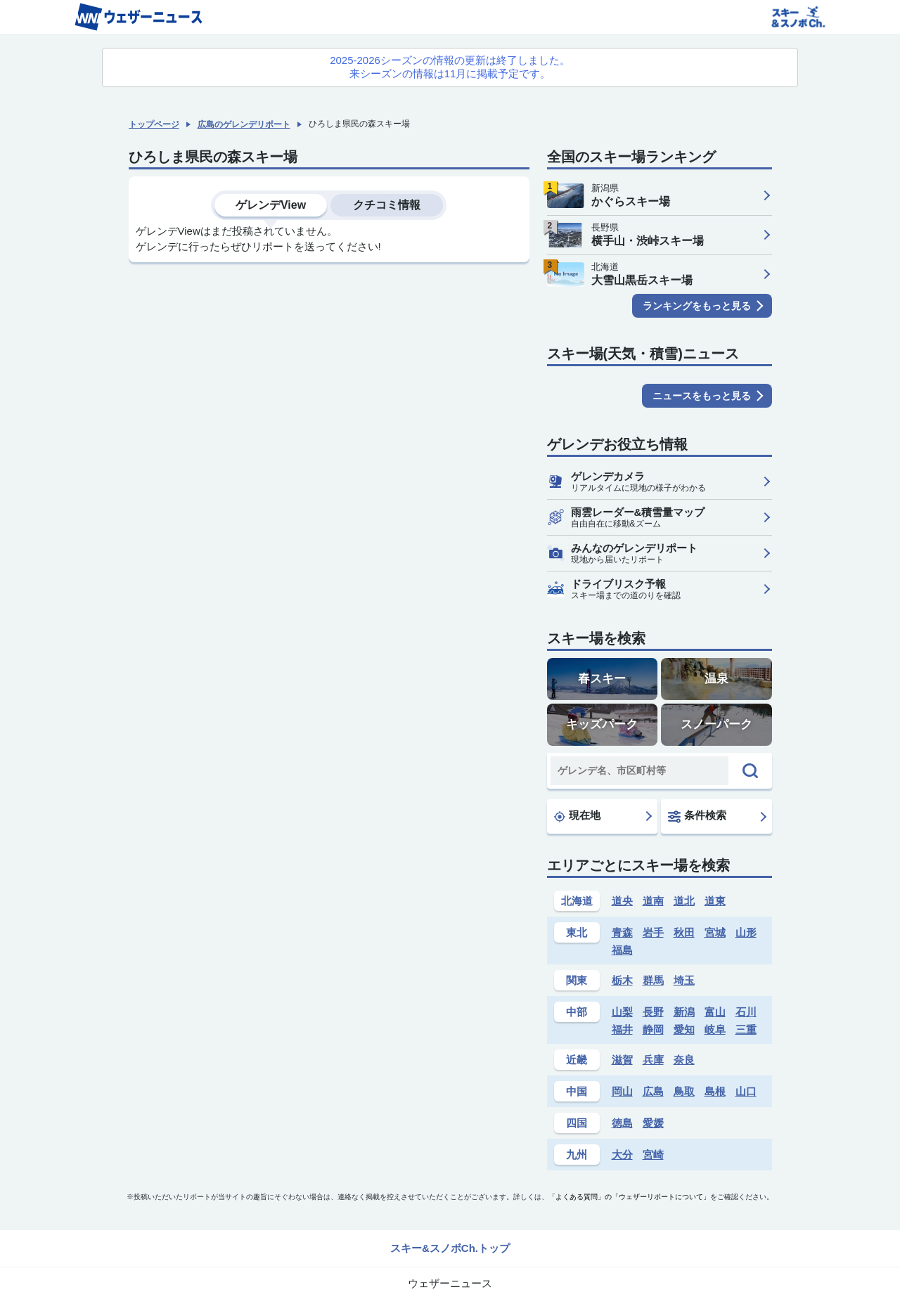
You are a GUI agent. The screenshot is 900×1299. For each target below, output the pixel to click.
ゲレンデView (271, 205)
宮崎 (653, 1155)
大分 (622, 1155)
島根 (715, 1091)
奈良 (684, 1060)
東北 (576, 932)
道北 (684, 901)
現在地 (577, 815)
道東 (715, 901)
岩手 (653, 932)
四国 (576, 1123)
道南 (653, 901)
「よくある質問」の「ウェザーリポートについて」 (629, 1197)
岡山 (622, 1091)
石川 (746, 1012)
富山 (715, 1012)
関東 (576, 980)
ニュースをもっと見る (701, 395)
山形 (746, 932)
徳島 (622, 1123)
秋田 (684, 932)
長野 (653, 1012)
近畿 (576, 1060)
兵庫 (653, 1060)
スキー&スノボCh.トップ (450, 1248)
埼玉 (684, 980)
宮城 (715, 932)
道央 (622, 901)
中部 (576, 1012)
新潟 (684, 1012)
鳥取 (684, 1091)
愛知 (684, 1029)
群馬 (653, 980)
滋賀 (622, 1060)
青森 (622, 932)
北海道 (577, 901)
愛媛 (653, 1123)
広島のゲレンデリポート (244, 124)
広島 (653, 1091)
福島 (622, 950)
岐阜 (715, 1029)
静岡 (653, 1029)
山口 (746, 1091)
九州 (576, 1155)
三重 (746, 1029)
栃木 (622, 980)
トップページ (154, 124)
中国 (576, 1091)
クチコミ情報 (386, 205)
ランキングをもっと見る (697, 305)
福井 (622, 1029)
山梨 (622, 1012)
